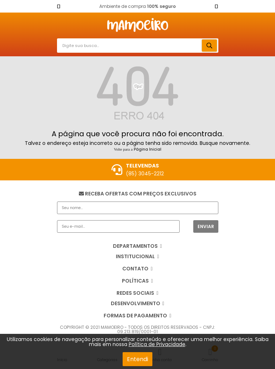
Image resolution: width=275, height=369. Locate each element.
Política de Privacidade (157, 344)
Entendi (137, 359)
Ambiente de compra (137, 6)
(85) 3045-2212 (145, 173)
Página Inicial (147, 149)
